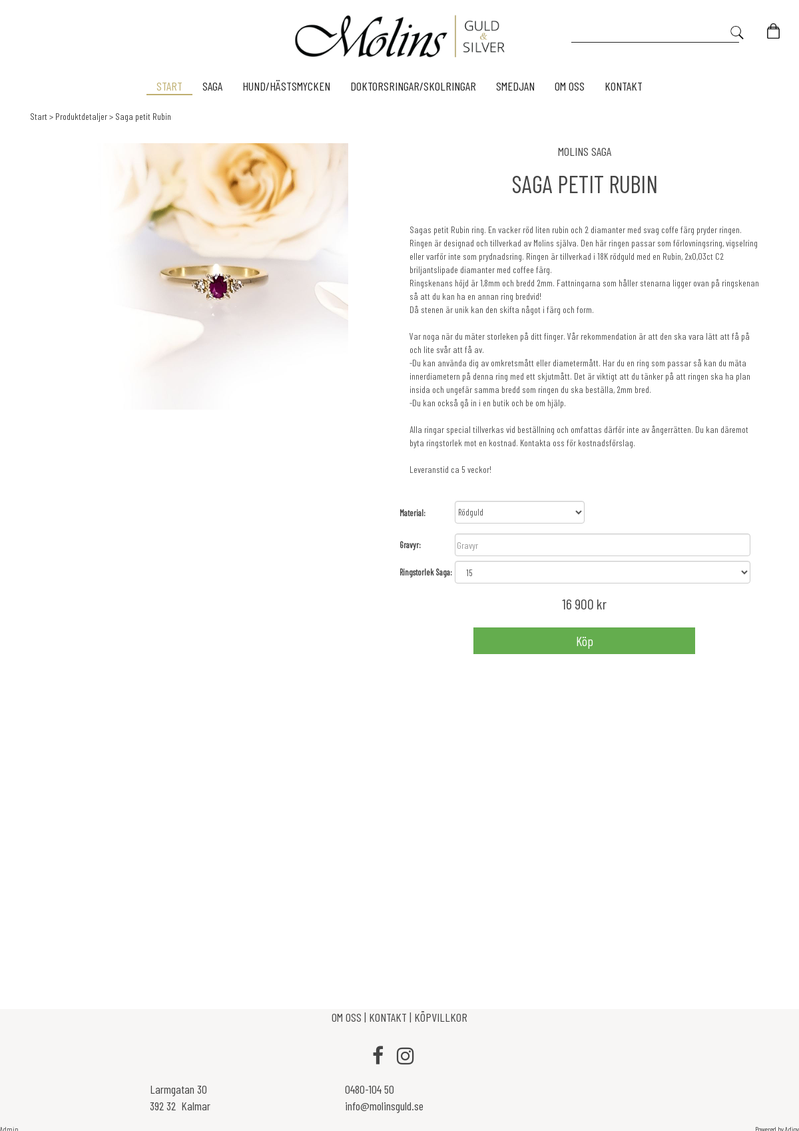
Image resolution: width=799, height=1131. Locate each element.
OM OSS (348, 1017)
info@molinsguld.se (384, 1105)
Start (38, 116)
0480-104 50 (369, 1088)
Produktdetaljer (81, 116)
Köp (584, 640)
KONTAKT (388, 1017)
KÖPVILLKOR (440, 1017)
